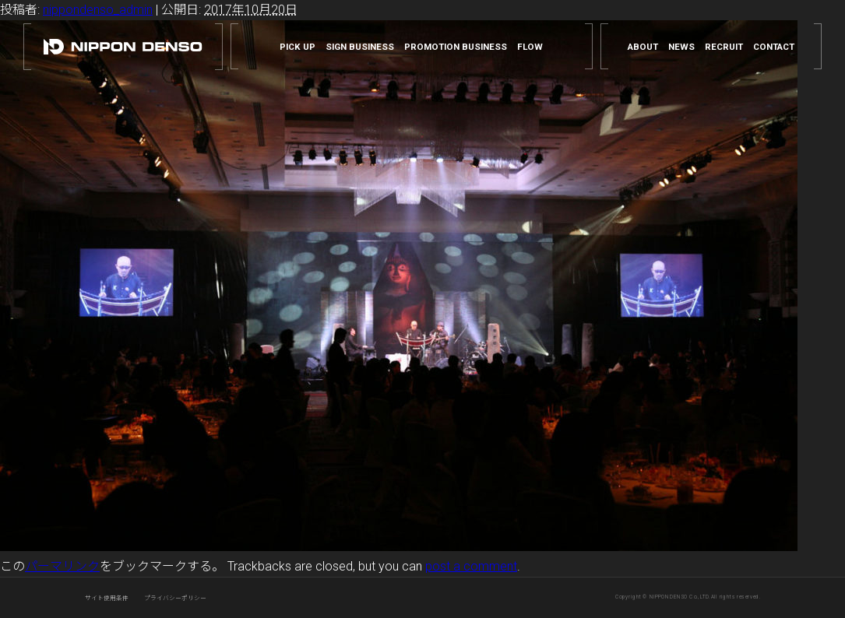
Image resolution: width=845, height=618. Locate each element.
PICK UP (297, 47)
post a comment (471, 566)
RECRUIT (724, 47)
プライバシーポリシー (175, 598)
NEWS (681, 47)
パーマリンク (62, 566)
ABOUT (643, 47)
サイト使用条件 (107, 598)
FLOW (530, 47)
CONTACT (773, 47)
